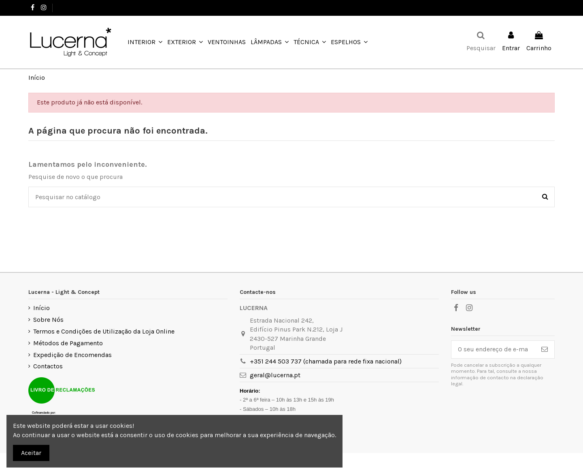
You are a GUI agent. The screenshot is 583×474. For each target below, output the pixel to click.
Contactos (48, 366)
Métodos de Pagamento (68, 343)
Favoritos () (533, 7)
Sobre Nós (48, 319)
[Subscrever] (544, 349)
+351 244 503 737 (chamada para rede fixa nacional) (326, 361)
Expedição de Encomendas (72, 355)
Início (41, 308)
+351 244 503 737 (79, 7)
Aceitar (31, 453)
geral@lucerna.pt (275, 375)
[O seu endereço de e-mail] (493, 349)
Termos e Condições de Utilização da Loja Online (103, 331)
